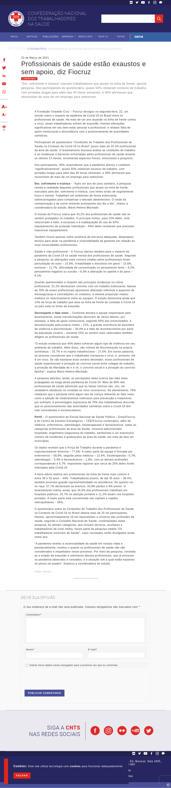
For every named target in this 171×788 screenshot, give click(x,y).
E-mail (92, 649)
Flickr (131, 2)
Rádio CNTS (85, 37)
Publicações (51, 37)
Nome (30, 649)
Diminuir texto (4, 115)
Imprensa (67, 37)
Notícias (32, 37)
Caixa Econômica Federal (139, 36)
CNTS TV (103, 37)
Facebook (148, 2)
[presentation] (48, 677)
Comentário (33, 614)
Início (14, 37)
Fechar (22, 775)
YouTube (142, 2)
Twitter (137, 2)
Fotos (121, 37)
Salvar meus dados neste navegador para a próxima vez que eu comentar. (74, 665)
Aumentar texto (4, 107)
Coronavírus (36, 48)
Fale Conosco (160, 2)
